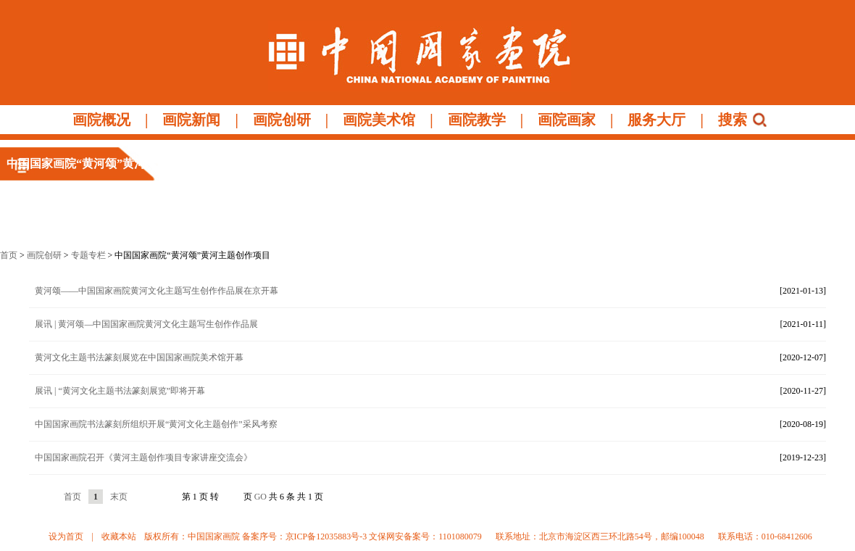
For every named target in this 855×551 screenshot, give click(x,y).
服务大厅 (656, 120)
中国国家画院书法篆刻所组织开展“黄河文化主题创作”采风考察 (156, 424)
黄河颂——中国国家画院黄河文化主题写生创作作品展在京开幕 (156, 291)
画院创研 (282, 120)
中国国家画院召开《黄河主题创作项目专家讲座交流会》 (143, 457)
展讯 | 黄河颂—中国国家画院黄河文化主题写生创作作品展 (146, 324)
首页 (8, 255)
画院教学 (477, 120)
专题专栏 (88, 255)
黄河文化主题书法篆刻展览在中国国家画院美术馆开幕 (139, 357)
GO (260, 497)
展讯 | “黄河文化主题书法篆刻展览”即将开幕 (120, 391)
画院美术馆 (379, 120)
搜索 (732, 120)
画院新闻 (191, 120)
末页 (119, 497)
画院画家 (567, 120)
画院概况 (101, 120)
